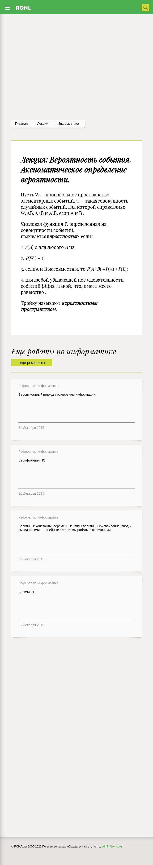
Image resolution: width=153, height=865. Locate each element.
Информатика (68, 123)
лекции (42, 123)
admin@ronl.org (112, 846)
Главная (21, 123)
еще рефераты (32, 363)
